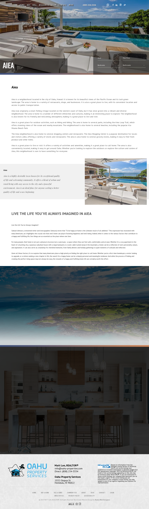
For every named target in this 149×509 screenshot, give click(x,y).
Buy (28, 5)
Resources (44, 5)
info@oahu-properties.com (69, 468)
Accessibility (89, 496)
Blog (92, 493)
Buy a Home (45, 493)
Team (54, 5)
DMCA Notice (59, 496)
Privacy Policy (74, 496)
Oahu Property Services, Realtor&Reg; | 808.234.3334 (90, 5)
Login (112, 493)
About (84, 493)
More (71, 5)
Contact (63, 5)
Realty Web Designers (102, 500)
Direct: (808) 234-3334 (66, 471)
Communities (72, 493)
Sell (35, 5)
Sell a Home (58, 493)
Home (22, 5)
